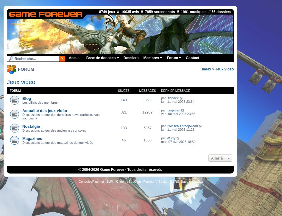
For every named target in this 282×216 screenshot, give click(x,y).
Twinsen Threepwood (182, 126)
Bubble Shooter (192, 181)
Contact (192, 58)
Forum (174, 58)
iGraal (120, 181)
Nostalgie (31, 126)
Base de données (102, 58)
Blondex (173, 98)
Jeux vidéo (224, 69)
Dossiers (131, 58)
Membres (152, 58)
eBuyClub (134, 181)
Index (206, 69)
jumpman (173, 110)
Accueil (75, 58)
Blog (26, 98)
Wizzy (171, 138)
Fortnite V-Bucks (155, 181)
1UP (110, 181)
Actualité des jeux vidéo (44, 110)
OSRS (174, 181)
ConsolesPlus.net (91, 181)
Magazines (32, 138)
